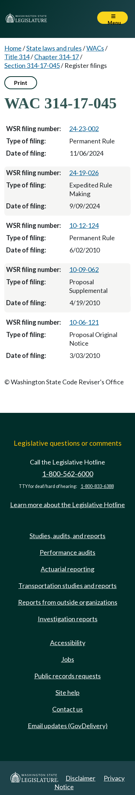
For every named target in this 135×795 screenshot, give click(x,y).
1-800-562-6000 (67, 474)
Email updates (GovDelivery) (68, 726)
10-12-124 (84, 225)
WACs (95, 48)
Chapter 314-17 (56, 57)
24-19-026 (84, 173)
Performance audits (67, 552)
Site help (67, 692)
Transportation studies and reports (67, 585)
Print (20, 82)
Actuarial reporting (67, 569)
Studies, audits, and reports (67, 536)
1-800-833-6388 (97, 486)
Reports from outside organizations (67, 602)
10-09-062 (84, 269)
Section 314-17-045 (32, 65)
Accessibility (67, 643)
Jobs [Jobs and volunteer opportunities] (67, 659)
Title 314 (17, 57)
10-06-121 (84, 322)
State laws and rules (54, 48)
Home (13, 48)
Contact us (67, 709)
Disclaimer (80, 778)
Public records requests (67, 676)
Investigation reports (68, 619)
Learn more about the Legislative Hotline (67, 505)
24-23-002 (84, 129)
